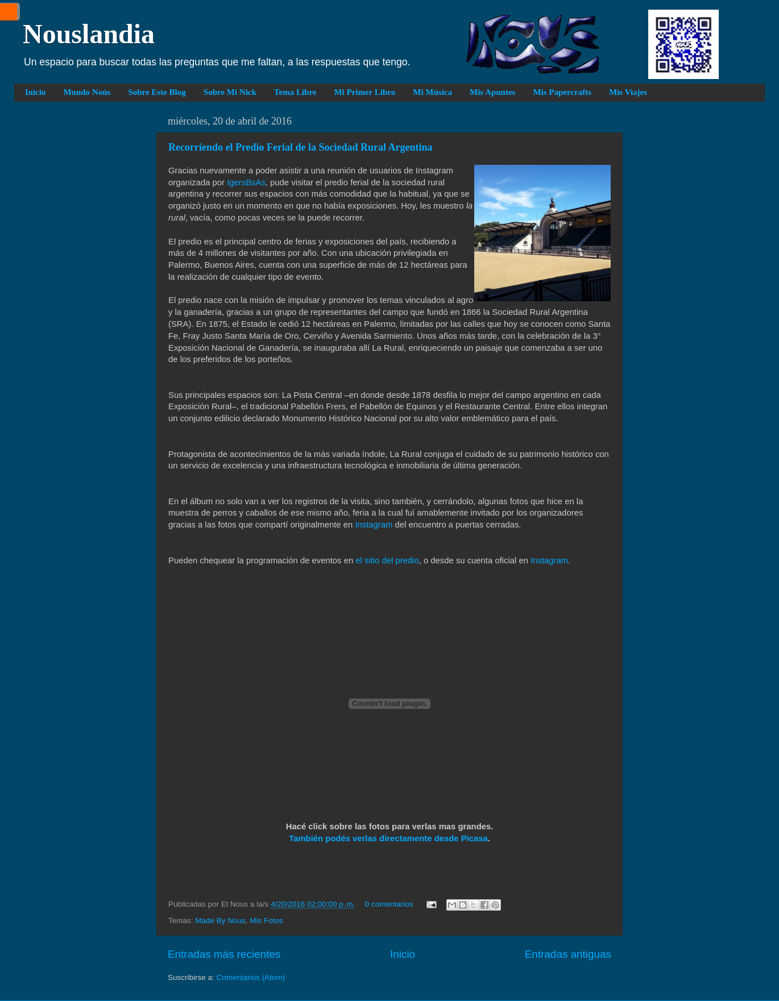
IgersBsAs (246, 182)
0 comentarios (389, 904)
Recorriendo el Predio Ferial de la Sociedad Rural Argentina (300, 147)
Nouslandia (89, 34)
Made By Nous (220, 920)
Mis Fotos (266, 920)
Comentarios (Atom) (251, 977)
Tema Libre (295, 92)
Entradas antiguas (568, 954)
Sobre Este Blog (156, 92)
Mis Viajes (628, 92)
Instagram (373, 524)
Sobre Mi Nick (230, 92)
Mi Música (432, 92)
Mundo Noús (86, 92)
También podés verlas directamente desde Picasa (388, 838)
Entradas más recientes (224, 954)
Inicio (35, 92)
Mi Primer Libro (364, 92)
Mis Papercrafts (562, 92)
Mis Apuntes (492, 92)
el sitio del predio (386, 560)
